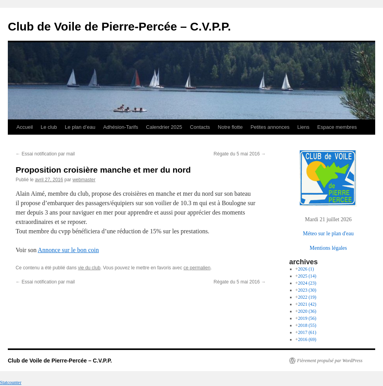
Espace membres (337, 127)
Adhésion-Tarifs (120, 127)
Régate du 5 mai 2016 (240, 154)
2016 (307, 339)
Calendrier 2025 (164, 127)
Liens (303, 127)
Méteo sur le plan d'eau (328, 233)
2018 (307, 325)
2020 (307, 311)
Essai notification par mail (45, 154)
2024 (307, 283)
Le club (49, 127)
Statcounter (10, 382)
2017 (307, 332)
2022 (307, 297)
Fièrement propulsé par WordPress (329, 360)
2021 (307, 304)
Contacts (200, 127)
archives (303, 262)
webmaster (83, 179)
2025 (307, 276)
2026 (306, 269)
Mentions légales (328, 248)
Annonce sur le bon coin (68, 250)
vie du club (89, 268)
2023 (307, 290)
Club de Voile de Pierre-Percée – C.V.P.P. (119, 26)
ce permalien (197, 268)
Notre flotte (230, 127)
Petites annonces (270, 127)
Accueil (24, 127)
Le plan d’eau (80, 127)
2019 (307, 318)
